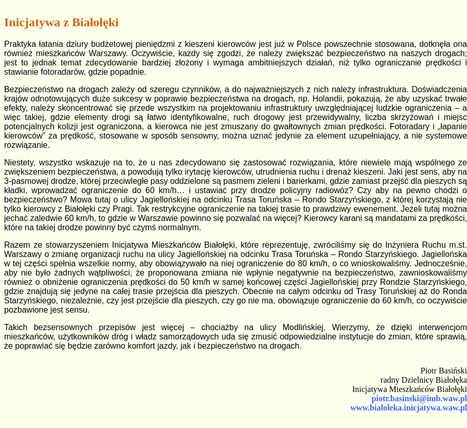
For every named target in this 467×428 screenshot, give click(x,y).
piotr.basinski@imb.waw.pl (419, 398)
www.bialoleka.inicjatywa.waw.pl (408, 407)
